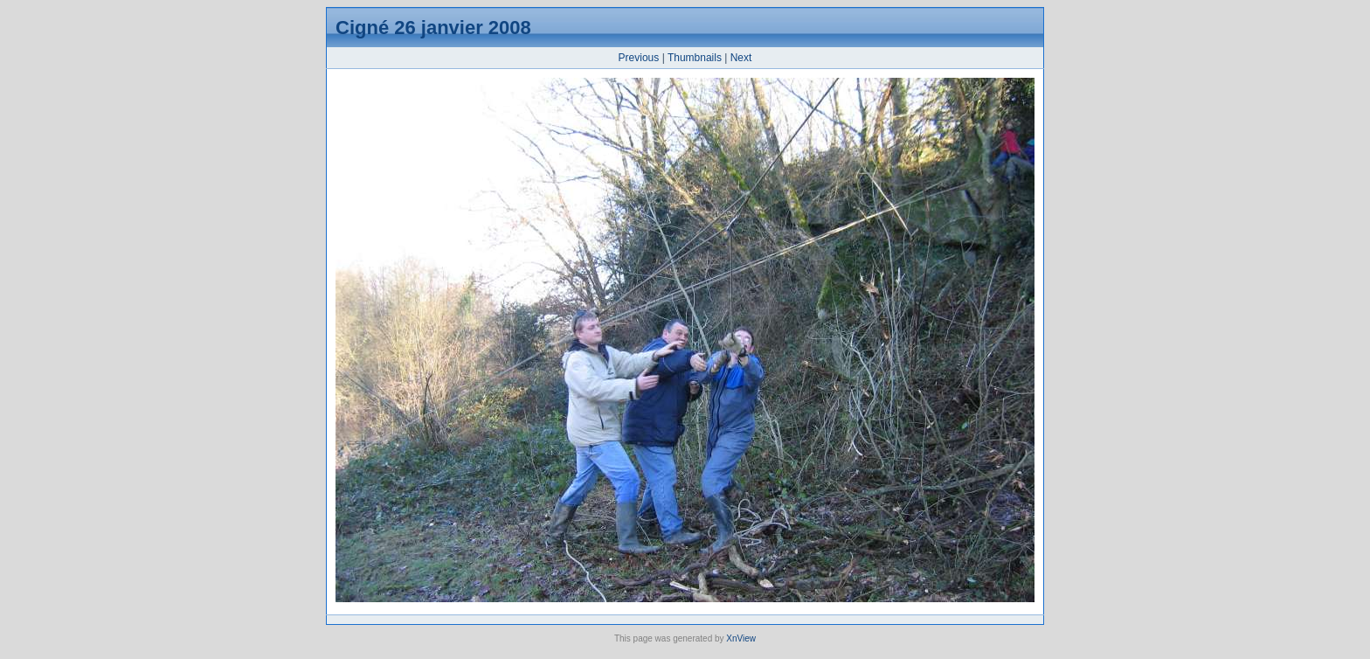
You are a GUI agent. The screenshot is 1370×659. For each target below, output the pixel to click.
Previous (639, 58)
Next (741, 58)
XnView (741, 638)
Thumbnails (695, 58)
